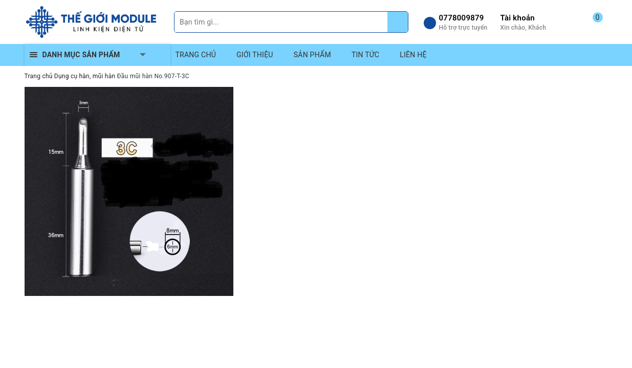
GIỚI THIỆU (254, 55)
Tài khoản (517, 17)
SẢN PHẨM (312, 55)
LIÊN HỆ (413, 55)
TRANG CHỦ (196, 55)
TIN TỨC (365, 55)
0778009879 (461, 17)
